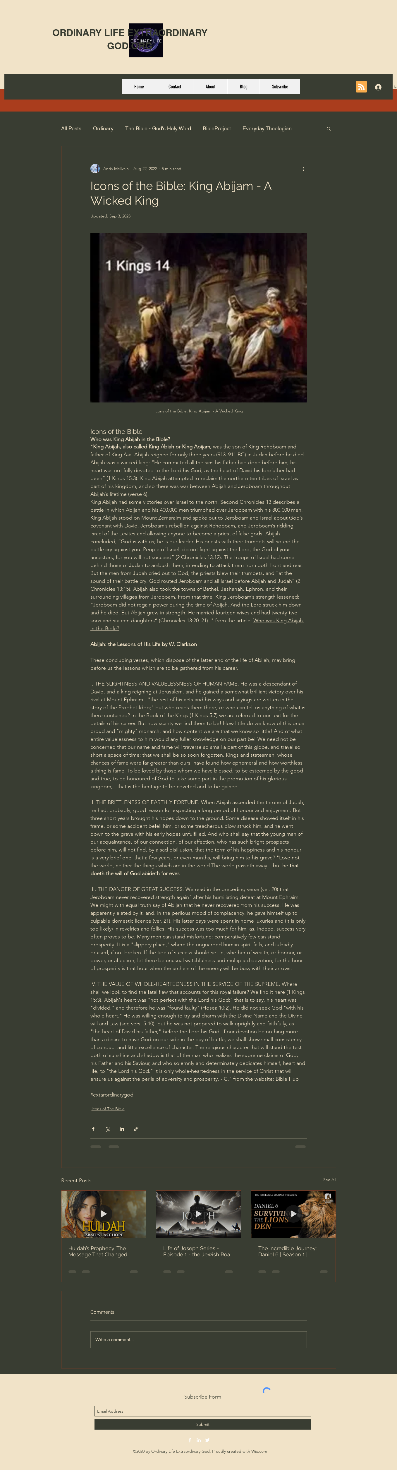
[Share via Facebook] (93, 1129)
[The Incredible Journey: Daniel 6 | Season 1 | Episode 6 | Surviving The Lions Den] (293, 1214)
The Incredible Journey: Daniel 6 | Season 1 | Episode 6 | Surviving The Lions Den (289, 1251)
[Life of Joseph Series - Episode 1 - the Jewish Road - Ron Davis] (198, 1214)
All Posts (71, 128)
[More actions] (303, 168)
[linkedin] (199, 1440)
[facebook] (190, 1440)
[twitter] (207, 1440)
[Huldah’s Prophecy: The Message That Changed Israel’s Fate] (103, 1214)
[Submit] (202, 1424)
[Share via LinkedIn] (122, 1129)
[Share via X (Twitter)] (107, 1129)
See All (329, 1179)
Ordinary (103, 128)
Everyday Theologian (267, 128)
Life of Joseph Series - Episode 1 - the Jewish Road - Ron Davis (198, 1251)
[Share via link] (136, 1129)
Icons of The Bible (108, 1108)
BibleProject (217, 128)
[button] (328, 128)
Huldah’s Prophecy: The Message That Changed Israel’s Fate (97, 1251)
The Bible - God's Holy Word (158, 128)
